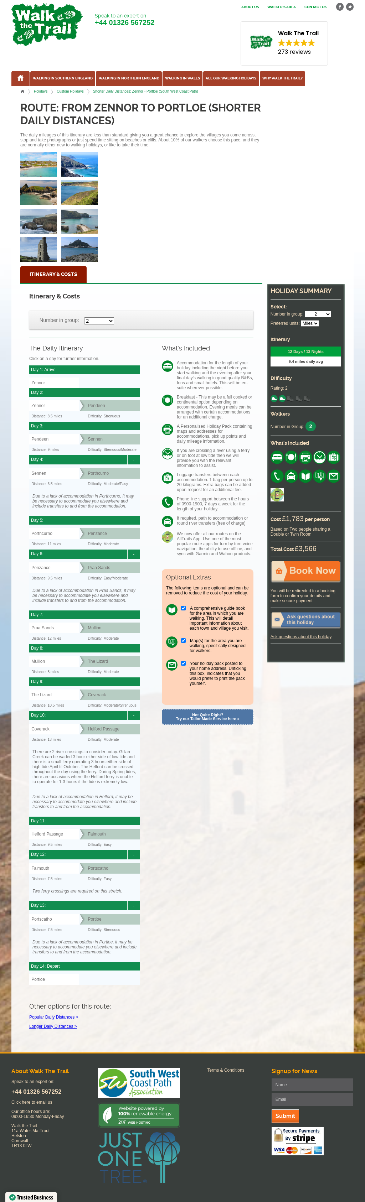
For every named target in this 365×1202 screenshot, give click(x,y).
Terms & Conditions (226, 1070)
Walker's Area (281, 7)
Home (22, 91)
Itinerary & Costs (53, 274)
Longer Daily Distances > (53, 1026)
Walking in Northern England (129, 78)
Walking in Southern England (63, 78)
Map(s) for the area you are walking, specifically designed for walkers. (218, 645)
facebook (340, 7)
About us (250, 7)
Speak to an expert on (124, 20)
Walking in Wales (182, 78)
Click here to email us (31, 1102)
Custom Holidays (70, 91)
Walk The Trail (47, 24)
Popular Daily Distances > (53, 1017)
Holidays (40, 91)
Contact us (315, 7)
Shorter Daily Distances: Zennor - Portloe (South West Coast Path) (145, 91)
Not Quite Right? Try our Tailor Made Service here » (208, 717)
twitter (350, 7)
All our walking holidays (231, 78)
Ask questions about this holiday (301, 636)
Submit (285, 1116)
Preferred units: (285, 323)
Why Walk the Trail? (282, 78)
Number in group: (59, 320)
